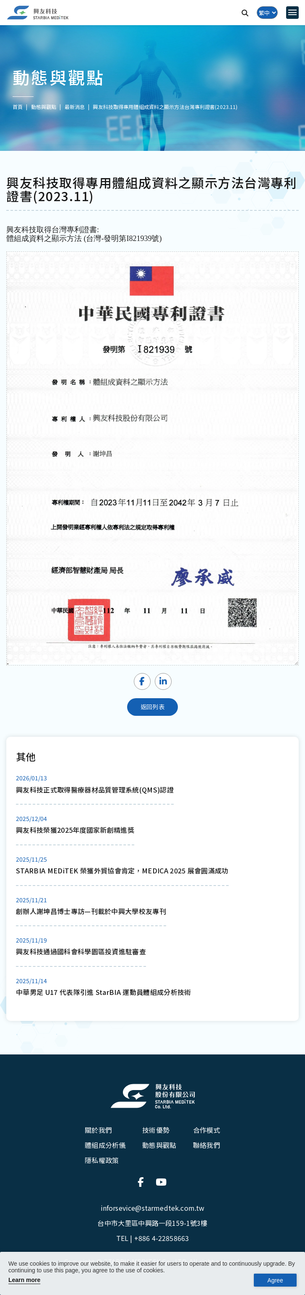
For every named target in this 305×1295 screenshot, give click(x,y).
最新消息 (75, 106)
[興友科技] (37, 13)
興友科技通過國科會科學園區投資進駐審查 (81, 951)
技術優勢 (155, 1130)
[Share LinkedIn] (163, 681)
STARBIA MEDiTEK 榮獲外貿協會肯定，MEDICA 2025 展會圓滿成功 (122, 870)
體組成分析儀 (105, 1145)
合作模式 (206, 1130)
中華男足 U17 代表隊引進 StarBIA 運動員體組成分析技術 (103, 992)
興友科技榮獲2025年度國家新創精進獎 (75, 830)
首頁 (18, 106)
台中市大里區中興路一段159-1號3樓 (152, 1223)
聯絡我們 (206, 1145)
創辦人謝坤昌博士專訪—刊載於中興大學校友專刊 (91, 911)
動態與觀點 (159, 1145)
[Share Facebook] (142, 681)
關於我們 (98, 1130)
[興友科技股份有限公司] (152, 1096)
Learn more (24, 1280)
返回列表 (152, 706)
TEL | (152, 1238)
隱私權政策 (102, 1160)
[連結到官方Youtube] (161, 1182)
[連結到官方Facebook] (143, 1182)
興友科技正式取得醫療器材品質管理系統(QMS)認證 (95, 790)
